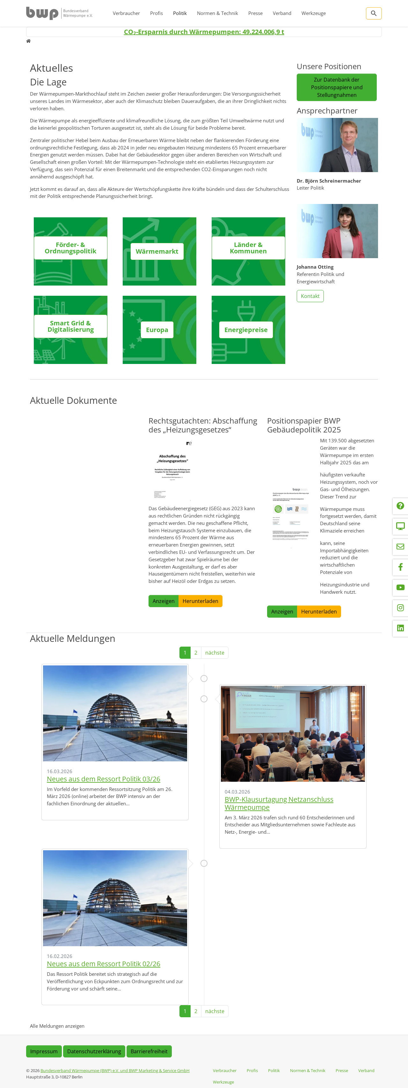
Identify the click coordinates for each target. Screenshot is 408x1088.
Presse (255, 13)
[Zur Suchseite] (374, 13)
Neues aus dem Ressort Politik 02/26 (103, 963)
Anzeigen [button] (164, 601)
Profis (156, 13)
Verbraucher (126, 13)
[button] (172, 470)
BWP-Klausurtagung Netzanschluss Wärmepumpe (279, 803)
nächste (214, 652)
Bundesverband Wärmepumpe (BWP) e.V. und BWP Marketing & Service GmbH (115, 1070)
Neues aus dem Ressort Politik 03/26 (103, 778)
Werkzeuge (314, 13)
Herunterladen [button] (200, 601)
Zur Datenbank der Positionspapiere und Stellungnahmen (337, 87)
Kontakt (310, 296)
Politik (180, 13)
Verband (282, 13)
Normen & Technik (217, 13)
